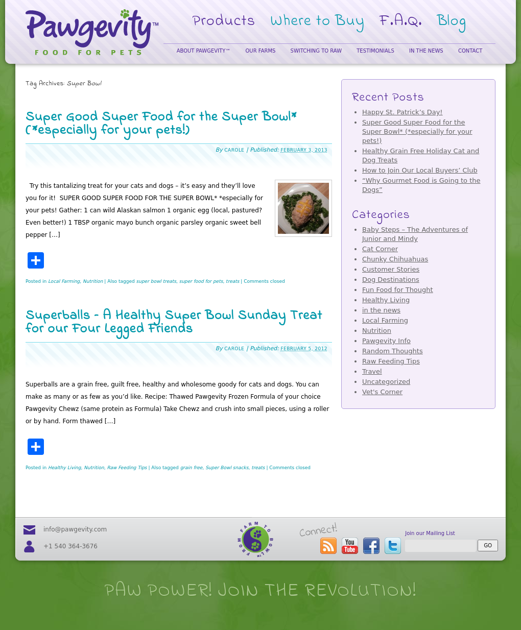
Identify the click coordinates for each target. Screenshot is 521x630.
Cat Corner (380, 249)
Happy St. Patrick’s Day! (402, 112)
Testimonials (375, 51)
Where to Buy (317, 21)
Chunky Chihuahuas (395, 259)
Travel (372, 371)
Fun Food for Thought (397, 290)
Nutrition (93, 281)
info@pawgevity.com (75, 529)
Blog (452, 21)
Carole (234, 150)
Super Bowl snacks (226, 467)
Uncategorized (386, 381)
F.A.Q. (401, 21)
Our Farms (260, 51)
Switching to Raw (316, 51)
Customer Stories (390, 269)
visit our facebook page (371, 546)
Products (224, 21)
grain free (191, 467)
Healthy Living (64, 467)
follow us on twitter (393, 546)
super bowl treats (156, 281)
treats (232, 281)
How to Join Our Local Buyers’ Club (420, 170)
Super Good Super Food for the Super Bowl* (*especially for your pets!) (161, 124)
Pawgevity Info (386, 341)
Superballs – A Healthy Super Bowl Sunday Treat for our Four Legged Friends (174, 322)
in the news (381, 310)
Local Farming (64, 281)
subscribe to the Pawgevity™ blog (328, 546)
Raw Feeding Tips (127, 467)
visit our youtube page (350, 546)
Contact (470, 51)
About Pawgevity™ (204, 51)
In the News (426, 51)
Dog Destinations (390, 279)
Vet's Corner (382, 392)
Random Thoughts (392, 351)
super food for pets (201, 281)
